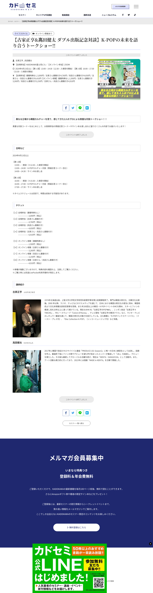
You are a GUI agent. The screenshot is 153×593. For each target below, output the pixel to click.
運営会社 (87, 580)
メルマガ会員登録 (114, 6)
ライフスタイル (21, 33)
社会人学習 (90, 575)
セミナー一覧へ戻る (76, 422)
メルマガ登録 (111, 580)
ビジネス (62, 575)
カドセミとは (42, 580)
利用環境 (98, 580)
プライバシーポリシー (71, 580)
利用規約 (55, 580)
